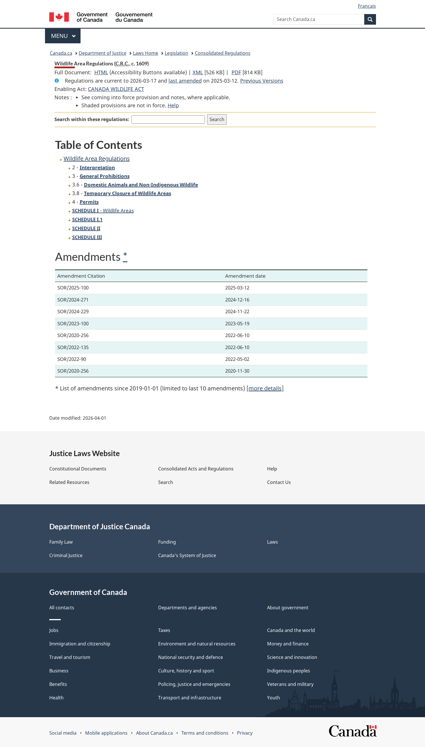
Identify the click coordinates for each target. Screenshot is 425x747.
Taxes (164, 630)
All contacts (61, 607)
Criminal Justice (66, 555)
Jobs (53, 630)
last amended (185, 80)
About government (287, 607)
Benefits (58, 684)
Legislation (176, 53)
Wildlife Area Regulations (97, 158)
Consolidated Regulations (222, 53)
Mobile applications (106, 733)
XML (198, 72)
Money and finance (288, 644)
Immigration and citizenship (79, 644)
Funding (167, 542)
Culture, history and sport (186, 671)
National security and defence (190, 657)
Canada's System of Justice (187, 555)
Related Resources (69, 482)
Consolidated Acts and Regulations (196, 469)
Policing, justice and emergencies (194, 684)
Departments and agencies (187, 607)
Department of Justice (102, 53)
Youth (273, 698)
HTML (101, 72)
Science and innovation (292, 657)
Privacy (244, 733)
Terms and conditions (204, 733)
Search (165, 482)
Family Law (61, 542)
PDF (236, 72)
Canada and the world (291, 630)
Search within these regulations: (91, 119)
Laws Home (145, 53)
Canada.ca (61, 53)
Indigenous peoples (288, 671)
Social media (63, 733)
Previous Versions (261, 80)
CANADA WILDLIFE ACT (116, 88)
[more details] (265, 388)
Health (56, 698)
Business (58, 671)
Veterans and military (290, 684)
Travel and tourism (69, 657)
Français (367, 6)
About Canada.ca (154, 733)
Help (173, 105)
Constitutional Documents (77, 469)
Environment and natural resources (197, 644)
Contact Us (279, 482)
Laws (272, 542)
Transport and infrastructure (189, 698)
